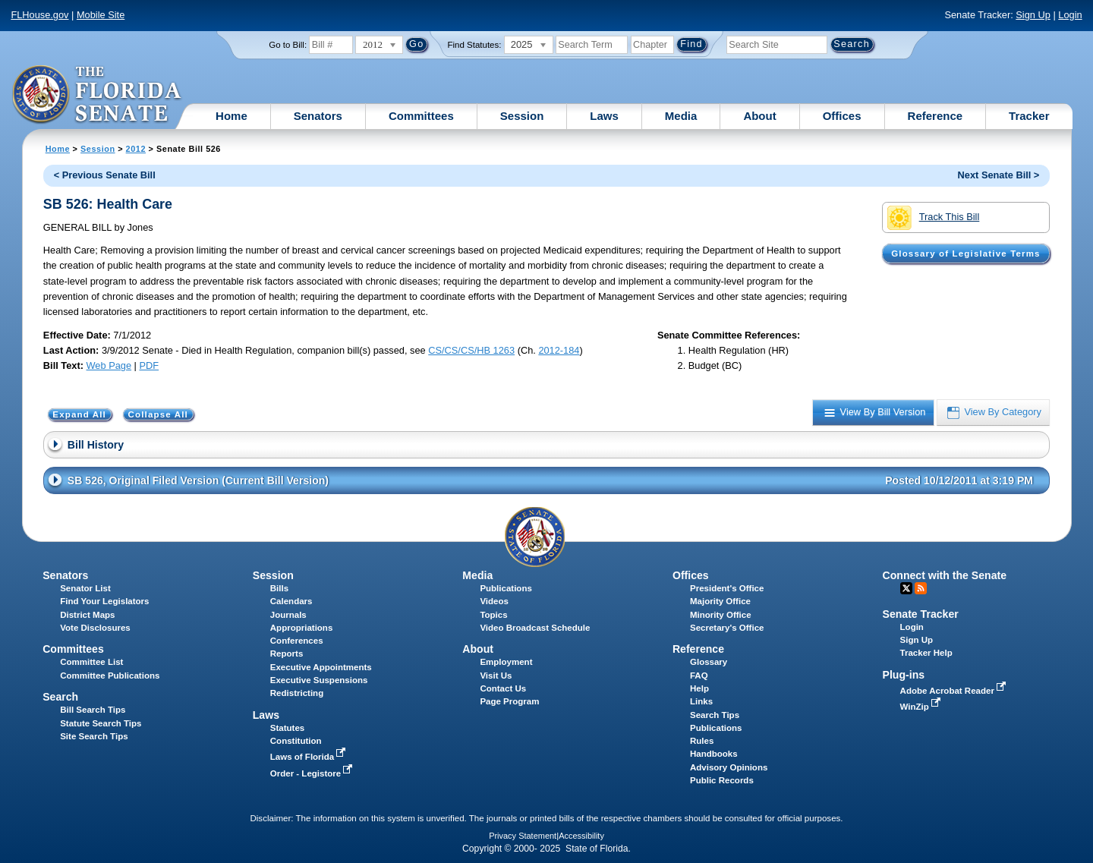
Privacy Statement (522, 835)
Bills (279, 588)
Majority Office (720, 601)
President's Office (727, 588)
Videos (494, 601)
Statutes (287, 727)
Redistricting (296, 693)
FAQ (699, 675)
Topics (493, 614)
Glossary (708, 661)
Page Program (509, 701)
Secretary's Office (727, 627)
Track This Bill (933, 218)
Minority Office (720, 614)
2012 (136, 148)
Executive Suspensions (319, 680)
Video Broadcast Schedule (535, 627)
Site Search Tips (94, 736)
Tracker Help (926, 652)
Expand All (79, 414)
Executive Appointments (321, 667)
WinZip (921, 706)
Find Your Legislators (104, 601)
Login (1070, 14)
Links (701, 701)
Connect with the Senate (944, 575)
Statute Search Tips (100, 723)
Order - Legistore (313, 773)
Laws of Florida (309, 756)
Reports (287, 653)
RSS (921, 588)
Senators (318, 115)
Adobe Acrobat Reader (955, 690)
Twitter (906, 588)
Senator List (85, 588)
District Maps (87, 614)
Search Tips (714, 715)
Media (681, 115)
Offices (842, 115)
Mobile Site (100, 14)
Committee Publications (109, 675)
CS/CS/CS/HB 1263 (471, 350)
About (759, 115)
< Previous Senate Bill (105, 175)
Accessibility (581, 835)
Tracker (1029, 115)
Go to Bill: (288, 44)
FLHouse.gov (39, 14)
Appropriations (301, 627)
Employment (506, 661)
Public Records (722, 780)
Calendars (291, 601)
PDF (149, 365)
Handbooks (714, 753)
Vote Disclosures (95, 627)
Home (231, 115)
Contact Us (503, 688)
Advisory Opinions (728, 767)
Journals (288, 614)
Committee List (91, 661)
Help (699, 688)
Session (522, 115)
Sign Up (1033, 14)
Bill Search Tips (92, 709)
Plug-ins (904, 675)
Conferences (296, 640)
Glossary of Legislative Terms (965, 253)
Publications (505, 588)
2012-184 (558, 350)
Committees (421, 115)
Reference (935, 115)
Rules (701, 740)
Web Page (109, 365)
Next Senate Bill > (999, 175)
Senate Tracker (921, 614)
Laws (604, 115)
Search (60, 697)
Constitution (296, 740)
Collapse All (158, 414)
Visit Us (496, 675)
